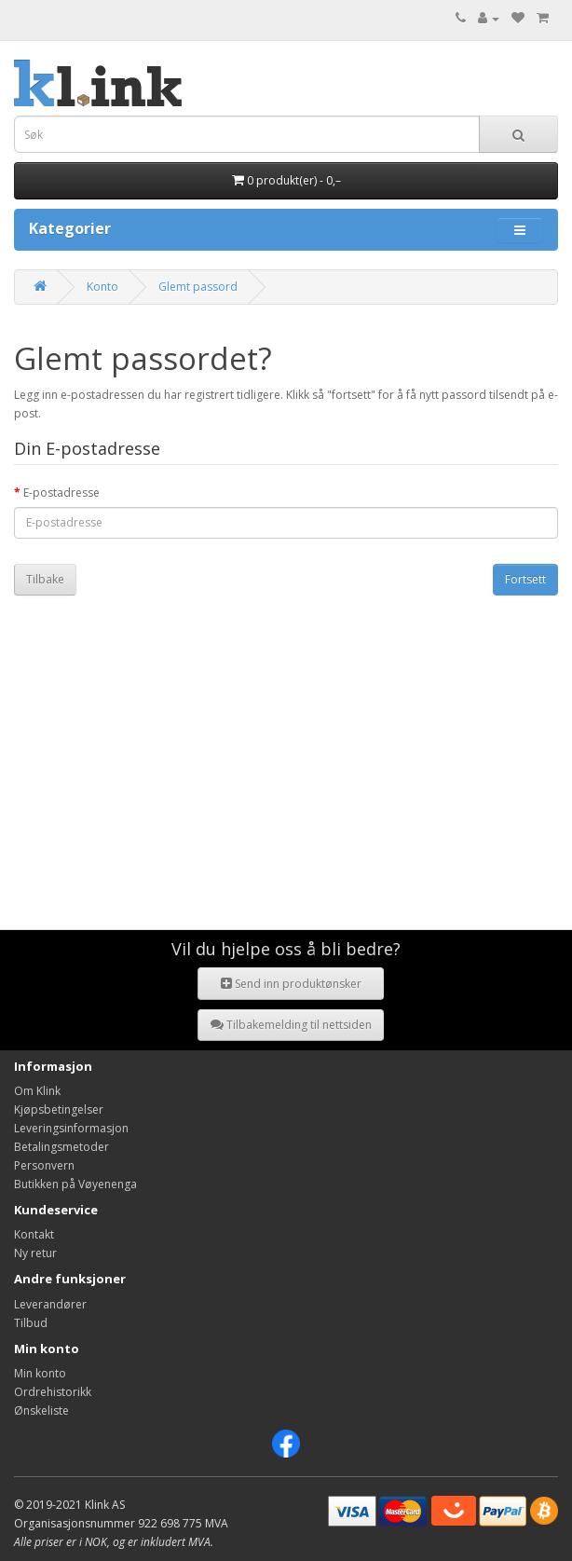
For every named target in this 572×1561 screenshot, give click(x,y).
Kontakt (34, 1234)
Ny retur (35, 1253)
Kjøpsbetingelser (58, 1109)
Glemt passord (198, 286)
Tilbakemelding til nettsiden (291, 1025)
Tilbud (31, 1323)
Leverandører (50, 1304)
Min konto (40, 1373)
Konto (102, 286)
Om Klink (37, 1091)
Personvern (44, 1165)
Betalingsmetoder (61, 1147)
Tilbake (45, 579)
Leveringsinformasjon (71, 1128)
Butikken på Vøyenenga (75, 1184)
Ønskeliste (41, 1410)
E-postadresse (61, 492)
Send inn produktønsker (291, 984)
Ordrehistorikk (52, 1392)
